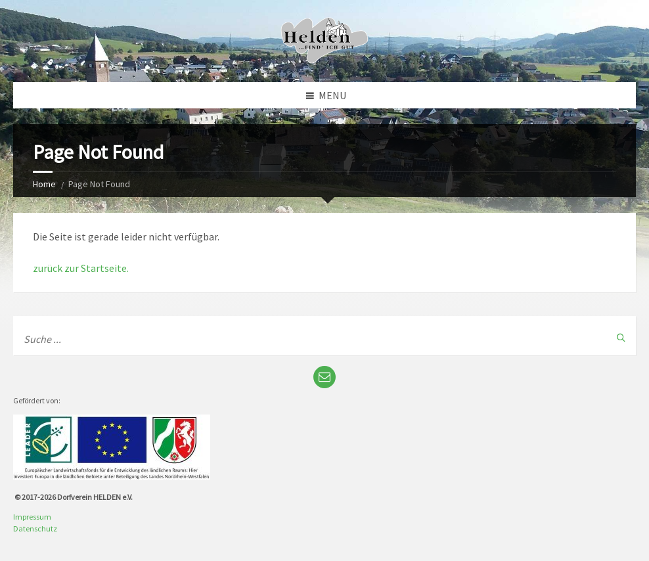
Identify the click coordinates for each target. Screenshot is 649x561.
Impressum (32, 517)
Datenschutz (35, 528)
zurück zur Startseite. (81, 268)
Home (44, 184)
